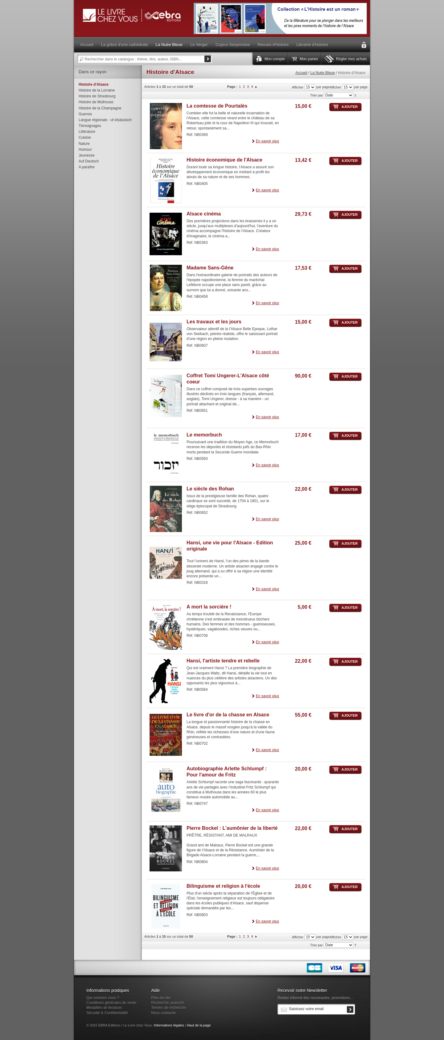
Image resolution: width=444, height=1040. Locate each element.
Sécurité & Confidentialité (107, 1013)
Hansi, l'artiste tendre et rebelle (223, 660)
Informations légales (169, 1025)
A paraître (87, 167)
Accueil (301, 73)
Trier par (316, 95)
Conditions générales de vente (111, 1003)
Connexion (364, 45)
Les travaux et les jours (214, 321)
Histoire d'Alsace (94, 84)
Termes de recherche (168, 1007)
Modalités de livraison (104, 1007)
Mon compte (275, 59)
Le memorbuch (204, 434)
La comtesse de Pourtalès (217, 106)
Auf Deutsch (89, 161)
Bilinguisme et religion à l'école (223, 886)
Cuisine (85, 137)
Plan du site (161, 998)
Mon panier (309, 59)
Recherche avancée (167, 1003)
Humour (85, 149)
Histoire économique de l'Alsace (224, 159)
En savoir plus (267, 141)
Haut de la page (199, 1025)
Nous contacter (163, 1013)
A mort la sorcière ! (209, 606)
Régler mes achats (351, 59)
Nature (84, 143)
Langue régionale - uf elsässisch (105, 120)
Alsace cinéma (204, 213)
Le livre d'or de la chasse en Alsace (228, 714)
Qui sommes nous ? (102, 998)
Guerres (85, 114)
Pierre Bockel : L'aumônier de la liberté (232, 828)
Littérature (87, 131)
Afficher (335, 87)
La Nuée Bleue (322, 73)
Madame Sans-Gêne (210, 267)
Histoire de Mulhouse (96, 102)
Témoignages (90, 126)
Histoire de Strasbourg (97, 96)
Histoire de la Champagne (100, 108)
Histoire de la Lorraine (97, 90)
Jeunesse (86, 155)
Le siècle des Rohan (210, 488)
